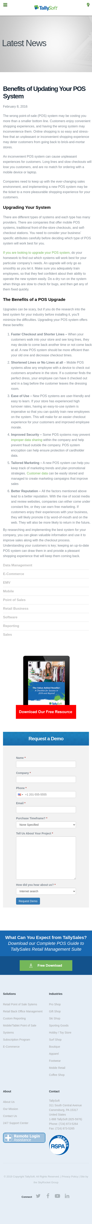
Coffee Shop (57, 1074)
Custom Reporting (14, 1018)
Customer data (37, 473)
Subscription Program (16, 1039)
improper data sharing (26, 440)
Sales (7, 634)
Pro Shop (55, 1004)
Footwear (55, 1060)
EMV (6, 582)
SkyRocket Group (48, 1182)
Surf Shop (55, 1039)
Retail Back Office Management (23, 1011)
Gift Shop (55, 1011)
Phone (21, 788)
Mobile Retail (57, 1067)
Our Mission (10, 1109)
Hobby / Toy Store (60, 1032)
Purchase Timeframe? (31, 818)
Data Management (17, 565)
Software (10, 617)
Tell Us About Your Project (34, 833)
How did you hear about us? (36, 884)
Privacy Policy (70, 1176)
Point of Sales (14, 600)
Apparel (54, 1053)
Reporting (11, 626)
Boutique (54, 1046)
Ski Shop (54, 1018)
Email (21, 803)
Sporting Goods (58, 1025)
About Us (9, 1101)
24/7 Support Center (15, 1123)
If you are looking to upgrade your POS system (36, 252)
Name (21, 757)
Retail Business (16, 608)
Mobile (8, 591)
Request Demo (28, 901)
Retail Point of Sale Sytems (20, 1004)
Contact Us (10, 1116)
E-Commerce (13, 574)
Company (23, 773)
